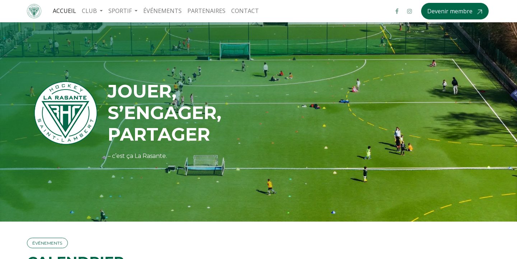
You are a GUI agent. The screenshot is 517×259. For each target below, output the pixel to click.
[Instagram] (409, 11)
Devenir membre (450, 11)
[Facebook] (396, 11)
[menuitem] (64, 11)
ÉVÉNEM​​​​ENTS (47, 243)
